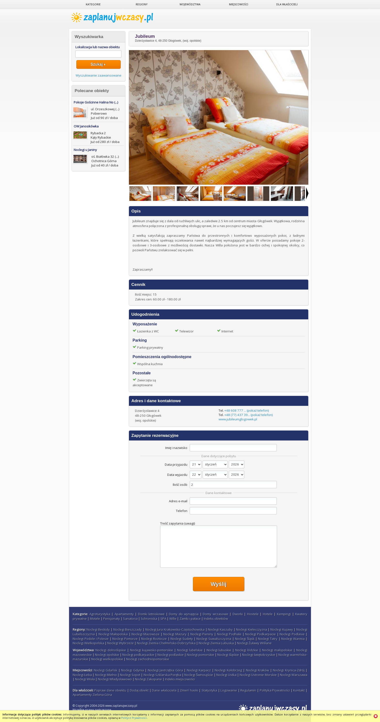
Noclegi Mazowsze (145, 634)
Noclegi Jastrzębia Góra (165, 670)
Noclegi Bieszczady (127, 629)
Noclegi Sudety (182, 638)
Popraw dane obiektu (110, 690)
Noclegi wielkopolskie (107, 659)
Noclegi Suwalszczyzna (214, 638)
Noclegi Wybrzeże (120, 643)
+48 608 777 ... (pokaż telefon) (246, 410)
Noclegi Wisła (85, 679)
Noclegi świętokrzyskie (258, 654)
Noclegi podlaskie (171, 654)
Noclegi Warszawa (293, 675)
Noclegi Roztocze (154, 638)
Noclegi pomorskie (200, 654)
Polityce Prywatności (134, 718)
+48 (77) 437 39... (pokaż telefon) (248, 415)
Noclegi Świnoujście (198, 675)
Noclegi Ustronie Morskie (258, 675)
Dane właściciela (164, 690)
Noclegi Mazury (174, 634)
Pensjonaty (111, 618)
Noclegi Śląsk (244, 638)
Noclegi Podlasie (292, 634)
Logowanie (229, 690)
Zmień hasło (189, 690)
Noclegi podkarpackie (138, 654)
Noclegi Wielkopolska (88, 643)
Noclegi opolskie (107, 654)
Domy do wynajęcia (183, 614)
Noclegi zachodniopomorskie (147, 659)
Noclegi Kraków (257, 670)
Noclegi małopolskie (277, 650)
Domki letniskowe (151, 614)
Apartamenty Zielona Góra (92, 694)
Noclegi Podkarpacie (260, 634)
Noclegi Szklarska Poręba (162, 675)
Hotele (268, 614)
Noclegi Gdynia (132, 670)
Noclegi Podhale (229, 634)
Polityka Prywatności (275, 690)
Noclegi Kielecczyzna (251, 629)
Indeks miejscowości (180, 679)
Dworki (238, 614)
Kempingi (284, 614)
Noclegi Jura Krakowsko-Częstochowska (175, 629)
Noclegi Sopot (130, 675)
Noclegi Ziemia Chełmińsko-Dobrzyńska (166, 643)
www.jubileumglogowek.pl (238, 419)
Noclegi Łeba (82, 675)
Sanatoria (130, 618)
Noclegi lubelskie (190, 650)
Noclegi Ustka (226, 675)
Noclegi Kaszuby (220, 629)
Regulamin (248, 690)
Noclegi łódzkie (246, 650)
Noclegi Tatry (267, 638)
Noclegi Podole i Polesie (91, 638)
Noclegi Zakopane (148, 679)
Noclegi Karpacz (199, 670)
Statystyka (209, 690)
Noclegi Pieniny (201, 634)
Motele (95, 618)
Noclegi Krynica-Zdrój (289, 670)
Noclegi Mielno (106, 675)
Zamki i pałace (190, 618)
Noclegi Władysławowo (115, 679)
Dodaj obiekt (139, 690)
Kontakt (299, 690)
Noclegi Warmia (293, 638)
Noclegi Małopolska (113, 634)
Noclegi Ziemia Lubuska (216, 643)
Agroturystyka (99, 614)
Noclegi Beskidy (98, 629)
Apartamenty (124, 614)
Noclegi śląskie (228, 654)
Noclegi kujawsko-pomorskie (151, 650)
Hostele (253, 614)
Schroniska (149, 618)
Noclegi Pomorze (125, 638)
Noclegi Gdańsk (106, 670)
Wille (172, 618)
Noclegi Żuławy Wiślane (254, 643)
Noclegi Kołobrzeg (228, 670)
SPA (163, 618)
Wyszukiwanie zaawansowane (98, 75)
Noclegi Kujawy (281, 629)
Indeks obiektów (216, 618)
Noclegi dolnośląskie (110, 650)
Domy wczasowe (215, 614)
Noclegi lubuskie (219, 650)
